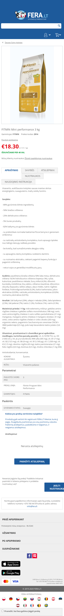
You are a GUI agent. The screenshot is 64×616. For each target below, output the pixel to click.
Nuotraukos (32, 175)
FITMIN (16, 134)
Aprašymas (11, 170)
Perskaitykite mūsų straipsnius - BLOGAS (17, 526)
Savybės (29, 170)
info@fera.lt (32, 506)
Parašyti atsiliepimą (10, 140)
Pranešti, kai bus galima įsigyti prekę (21, 611)
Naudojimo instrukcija (18, 181)
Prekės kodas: (27, 134)
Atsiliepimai (48, 170)
